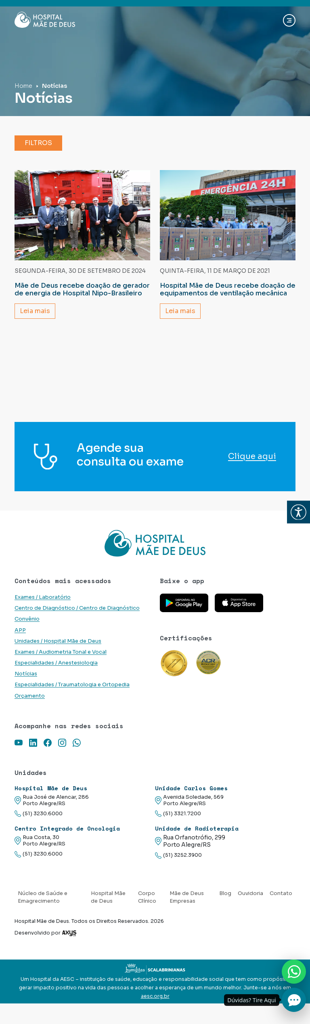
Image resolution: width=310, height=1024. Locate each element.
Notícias (26, 674)
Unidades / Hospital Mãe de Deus (58, 641)
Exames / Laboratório (43, 597)
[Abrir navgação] (289, 20)
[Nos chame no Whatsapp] (294, 972)
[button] (298, 512)
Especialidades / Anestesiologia (56, 663)
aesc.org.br (155, 996)
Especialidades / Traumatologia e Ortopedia (72, 684)
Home (23, 85)
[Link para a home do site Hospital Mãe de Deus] (155, 543)
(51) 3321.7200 (178, 813)
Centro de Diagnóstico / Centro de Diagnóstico (77, 608)
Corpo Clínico (147, 897)
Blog (225, 893)
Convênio (27, 619)
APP (20, 630)
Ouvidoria (250, 893)
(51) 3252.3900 (178, 855)
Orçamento (30, 696)
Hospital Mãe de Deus (108, 897)
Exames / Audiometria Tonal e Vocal (61, 652)
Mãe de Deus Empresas (187, 897)
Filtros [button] (38, 143)
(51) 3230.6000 (39, 813)
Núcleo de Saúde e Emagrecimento (42, 897)
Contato (281, 893)
